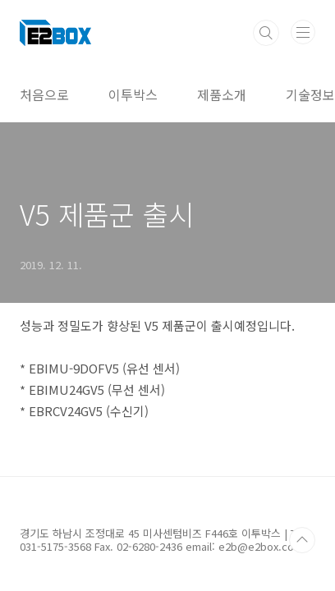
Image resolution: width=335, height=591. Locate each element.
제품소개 (221, 94)
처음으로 (44, 94)
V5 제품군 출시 (107, 214)
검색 (266, 33)
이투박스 (133, 94)
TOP (302, 540)
